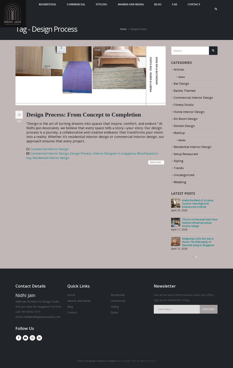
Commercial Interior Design (49, 149)
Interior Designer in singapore (114, 153)
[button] (192, 257)
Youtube (25, 338)
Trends (179, 168)
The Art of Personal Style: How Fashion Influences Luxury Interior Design (199, 223)
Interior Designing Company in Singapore (97, 360)
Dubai (114, 312)
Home (123, 29)
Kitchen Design (184, 126)
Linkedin (39, 338)
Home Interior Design (189, 112)
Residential (118, 295)
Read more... (156, 162)
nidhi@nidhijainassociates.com (42, 317)
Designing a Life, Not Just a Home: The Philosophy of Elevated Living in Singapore (198, 242)
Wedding (180, 182)
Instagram (32, 338)
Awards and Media (78, 301)
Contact (72, 312)
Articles (179, 69)
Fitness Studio (184, 105)
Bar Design (181, 84)
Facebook (18, 338)
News (182, 77)
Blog (70, 306)
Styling (178, 161)
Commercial (118, 301)
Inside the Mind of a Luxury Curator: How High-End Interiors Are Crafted (198, 204)
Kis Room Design (186, 119)
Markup (179, 133)
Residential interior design (51, 158)
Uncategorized (184, 175)
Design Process (80, 153)
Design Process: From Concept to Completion (83, 114)
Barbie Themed (185, 90)
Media (182, 140)
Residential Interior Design (192, 147)
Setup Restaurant (186, 154)
